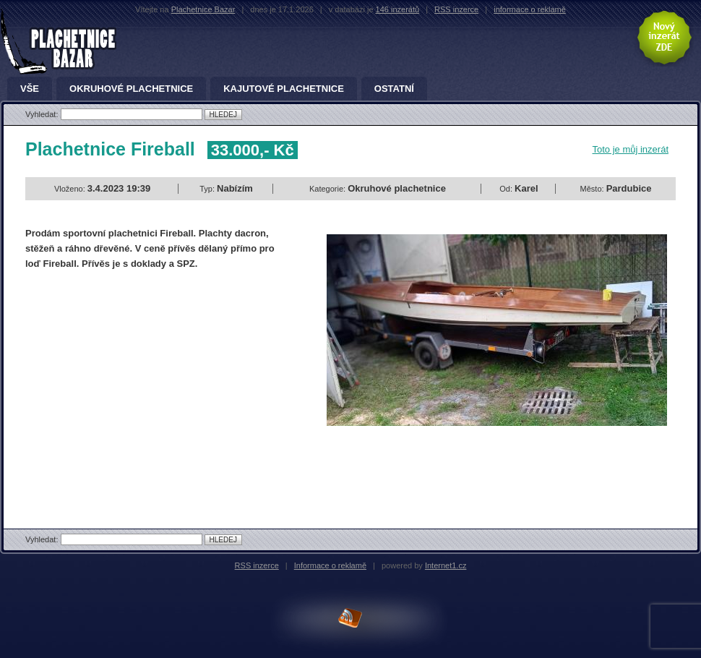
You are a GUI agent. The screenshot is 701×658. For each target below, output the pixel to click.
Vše (29, 89)
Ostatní (394, 89)
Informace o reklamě (330, 565)
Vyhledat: (43, 114)
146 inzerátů (398, 9)
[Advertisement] (146, 387)
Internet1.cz (445, 565)
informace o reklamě (530, 9)
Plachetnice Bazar (203, 9)
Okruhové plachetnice (131, 89)
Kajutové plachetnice (283, 89)
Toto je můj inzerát (631, 149)
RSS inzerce (456, 9)
